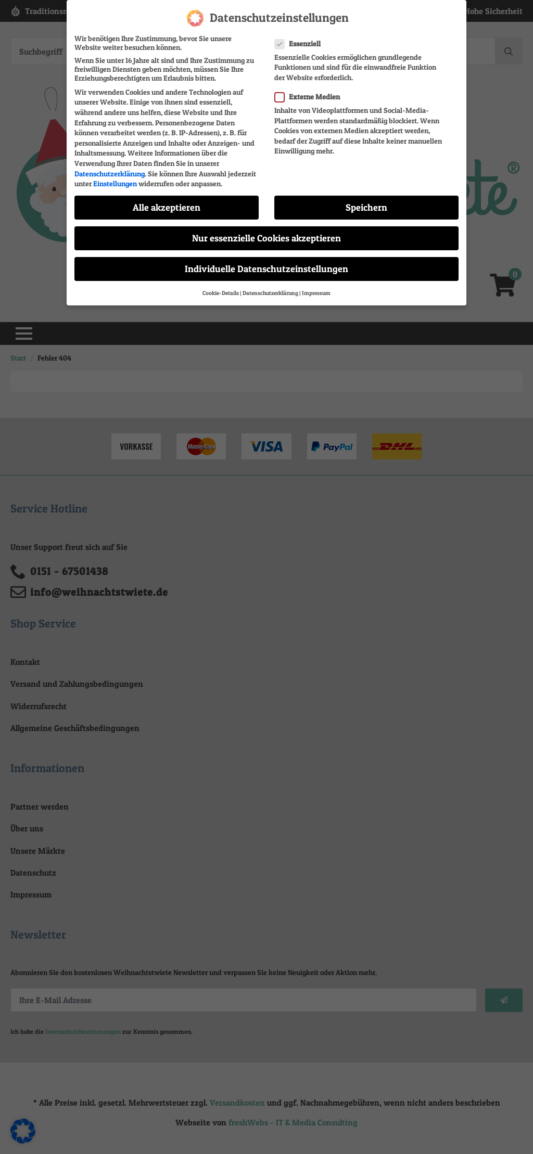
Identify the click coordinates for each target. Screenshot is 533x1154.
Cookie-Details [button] (220, 289)
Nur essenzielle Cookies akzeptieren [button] (266, 233)
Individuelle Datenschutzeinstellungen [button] (266, 265)
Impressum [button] (316, 289)
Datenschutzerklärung (109, 169)
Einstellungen (115, 179)
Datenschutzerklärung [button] (270, 289)
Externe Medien (310, 92)
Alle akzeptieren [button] (166, 203)
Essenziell (300, 39)
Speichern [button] (366, 203)
